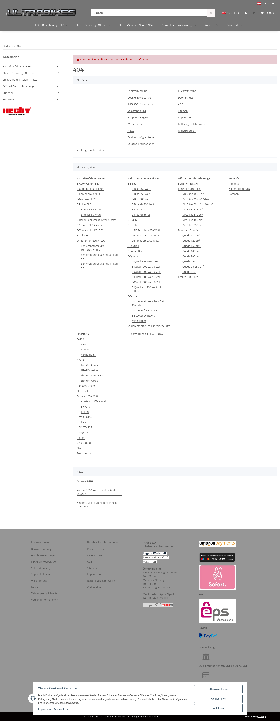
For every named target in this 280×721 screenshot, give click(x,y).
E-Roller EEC (84, 204)
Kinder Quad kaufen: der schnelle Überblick (97, 504)
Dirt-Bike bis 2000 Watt (145, 235)
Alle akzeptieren (218, 689)
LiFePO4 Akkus (89, 370)
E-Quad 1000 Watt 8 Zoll (146, 282)
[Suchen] (149, 13)
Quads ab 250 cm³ (193, 266)
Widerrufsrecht (187, 130)
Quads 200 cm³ (191, 256)
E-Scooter (133, 296)
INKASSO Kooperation (141, 104)
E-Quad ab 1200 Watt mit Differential (147, 289)
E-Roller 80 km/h (91, 214)
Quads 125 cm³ (191, 240)
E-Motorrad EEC (86, 199)
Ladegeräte (83, 432)
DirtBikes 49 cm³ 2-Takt (196, 199)
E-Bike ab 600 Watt (143, 204)
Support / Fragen (138, 117)
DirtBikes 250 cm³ (192, 225)
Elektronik (83, 391)
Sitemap (183, 110)
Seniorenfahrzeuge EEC (91, 240)
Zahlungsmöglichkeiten (141, 137)
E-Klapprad (138, 209)
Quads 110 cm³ (191, 235)
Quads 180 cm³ (191, 251)
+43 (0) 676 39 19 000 (155, 598)
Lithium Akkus (89, 380)
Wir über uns (135, 124)
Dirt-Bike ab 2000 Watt (145, 240)
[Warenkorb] (267, 13)
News (131, 130)
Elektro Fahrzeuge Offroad (18, 73)
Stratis (80, 448)
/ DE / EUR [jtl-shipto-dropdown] (265, 3)
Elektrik (85, 344)
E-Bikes (132, 183)
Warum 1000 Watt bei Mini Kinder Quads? (97, 492)
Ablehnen (217, 708)
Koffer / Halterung (239, 188)
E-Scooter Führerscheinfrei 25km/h (148, 303)
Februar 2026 (85, 481)
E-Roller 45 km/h (91, 209)
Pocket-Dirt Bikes (188, 277)
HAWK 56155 (84, 417)
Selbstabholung (137, 110)
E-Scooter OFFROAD (143, 315)
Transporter (84, 453)
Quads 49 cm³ (190, 261)
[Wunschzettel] (254, 13)
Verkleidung (88, 354)
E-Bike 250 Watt (141, 188)
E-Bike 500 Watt (141, 199)
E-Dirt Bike (134, 225)
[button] (246, 13)
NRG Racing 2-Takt (193, 194)
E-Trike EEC (83, 235)
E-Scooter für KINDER (144, 310)
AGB (180, 104)
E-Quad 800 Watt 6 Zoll (145, 261)
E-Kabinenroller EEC (89, 194)
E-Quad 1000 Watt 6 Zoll (146, 266)
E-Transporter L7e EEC (90, 230)
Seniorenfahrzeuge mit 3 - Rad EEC (99, 256)
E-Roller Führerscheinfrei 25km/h (96, 220)
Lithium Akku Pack (92, 375)
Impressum (185, 117)
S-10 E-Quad (84, 443)
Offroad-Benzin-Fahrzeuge (18, 86)
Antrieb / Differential (93, 401)
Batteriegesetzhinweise (192, 124)
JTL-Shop (261, 716)
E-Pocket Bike (135, 251)
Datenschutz (185, 97)
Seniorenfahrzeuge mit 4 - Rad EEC (99, 265)
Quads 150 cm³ (191, 245)
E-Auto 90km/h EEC (88, 183)
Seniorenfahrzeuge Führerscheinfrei (92, 247)
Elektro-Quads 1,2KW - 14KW (146, 334)
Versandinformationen (141, 144)
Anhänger (235, 183)
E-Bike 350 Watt (141, 194)
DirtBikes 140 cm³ (192, 214)
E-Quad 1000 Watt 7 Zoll (146, 277)
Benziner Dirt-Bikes (189, 188)
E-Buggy (132, 220)
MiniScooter (139, 320)
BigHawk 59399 (86, 386)
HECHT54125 (84, 427)
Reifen (85, 411)
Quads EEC (188, 271)
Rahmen (86, 349)
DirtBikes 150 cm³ (192, 220)
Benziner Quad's (188, 230)
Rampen (234, 194)
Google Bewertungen (140, 97)
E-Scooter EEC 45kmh (89, 225)
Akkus (80, 360)
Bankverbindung (137, 91)
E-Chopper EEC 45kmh (90, 188)
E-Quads (133, 256)
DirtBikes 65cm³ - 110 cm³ (197, 204)
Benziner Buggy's (188, 183)
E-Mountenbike (141, 214)
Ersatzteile (9, 99)
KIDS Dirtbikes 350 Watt (146, 230)
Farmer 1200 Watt (87, 396)
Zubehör (8, 93)
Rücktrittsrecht (187, 91)
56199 (80, 339)
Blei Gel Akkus (89, 365)
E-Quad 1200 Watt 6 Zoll (146, 271)
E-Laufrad (133, 245)
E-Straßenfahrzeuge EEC (17, 66)
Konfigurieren (217, 699)
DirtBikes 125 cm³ (192, 209)
